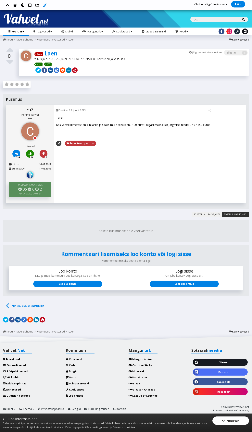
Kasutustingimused (97, 427)
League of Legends (143, 395)
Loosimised (74, 395)
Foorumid (74, 359)
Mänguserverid (77, 383)
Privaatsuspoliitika (51, 409)
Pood (183, 31)
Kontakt (119, 409)
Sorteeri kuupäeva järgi (207, 214)
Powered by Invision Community (231, 410)
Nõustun (230, 421)
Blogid (72, 371)
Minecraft (137, 371)
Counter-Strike (140, 365)
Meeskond (11, 359)
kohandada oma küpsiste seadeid (133, 423)
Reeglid (74, 409)
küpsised (98, 423)
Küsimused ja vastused (110, 59)
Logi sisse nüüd (184, 284)
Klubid (69, 31)
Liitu (238, 4)
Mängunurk (94, 31)
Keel (9, 409)
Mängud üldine (140, 359)
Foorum (17, 31)
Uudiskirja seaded (16, 395)
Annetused (12, 389)
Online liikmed (14, 365)
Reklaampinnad (15, 383)
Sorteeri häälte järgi (235, 214)
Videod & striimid (155, 31)
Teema (26, 409)
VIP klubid (11, 377)
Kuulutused (124, 31)
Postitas (71, 110)
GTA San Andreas (142, 389)
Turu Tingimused (96, 409)
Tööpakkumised (15, 371)
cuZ (48, 59)
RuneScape (138, 377)
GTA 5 (134, 383)
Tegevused (44, 31)
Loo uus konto (68, 284)
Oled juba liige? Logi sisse (211, 4)
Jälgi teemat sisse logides (207, 52)
